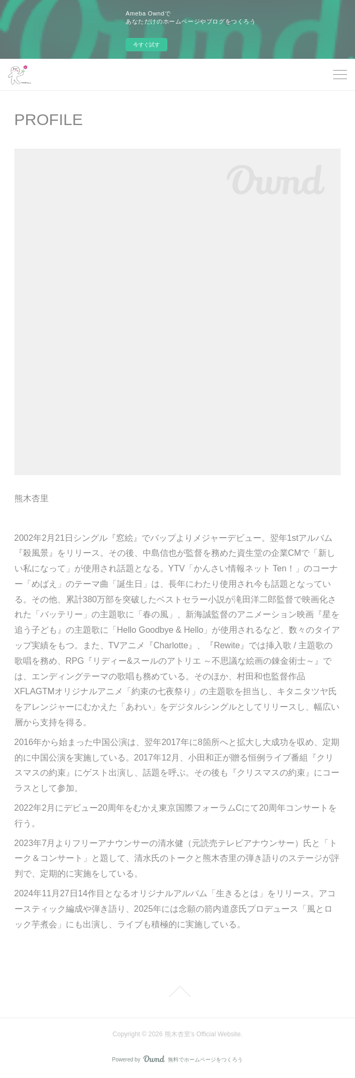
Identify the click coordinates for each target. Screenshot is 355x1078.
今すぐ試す (146, 45)
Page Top (177, 991)
